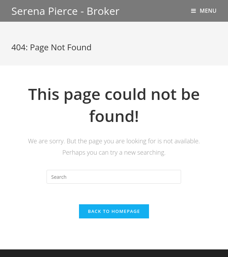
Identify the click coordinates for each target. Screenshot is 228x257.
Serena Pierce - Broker (65, 11)
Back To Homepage (114, 211)
